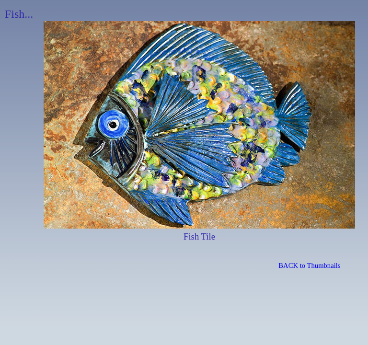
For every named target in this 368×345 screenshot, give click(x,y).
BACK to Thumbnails (309, 265)
